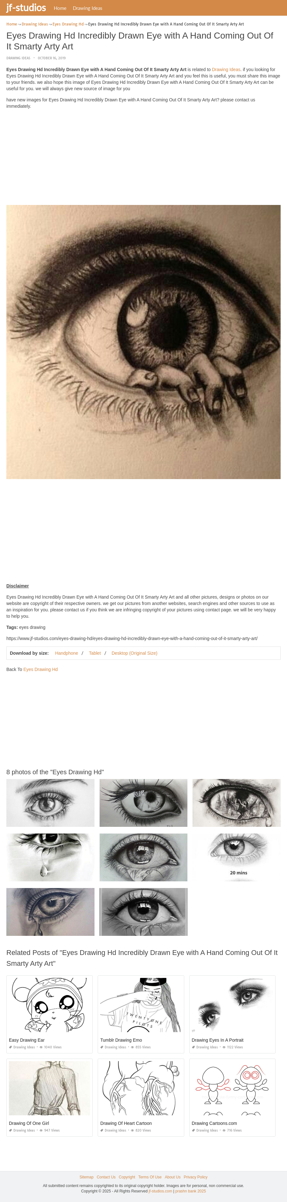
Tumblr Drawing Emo (121, 1040)
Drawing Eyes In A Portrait (218, 1040)
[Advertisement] (143, 158)
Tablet (95, 653)
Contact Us (106, 1177)
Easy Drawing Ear (27, 1040)
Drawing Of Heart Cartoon (126, 1123)
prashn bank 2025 (190, 1191)
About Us (172, 1177)
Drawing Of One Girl (29, 1123)
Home (60, 8)
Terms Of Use (150, 1177)
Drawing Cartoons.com (214, 1123)
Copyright (127, 1177)
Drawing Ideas (87, 8)
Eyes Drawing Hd (40, 669)
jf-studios (26, 7)
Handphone (66, 653)
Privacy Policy (195, 1177)
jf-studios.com (160, 1191)
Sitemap (87, 1177)
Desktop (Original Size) (135, 653)
